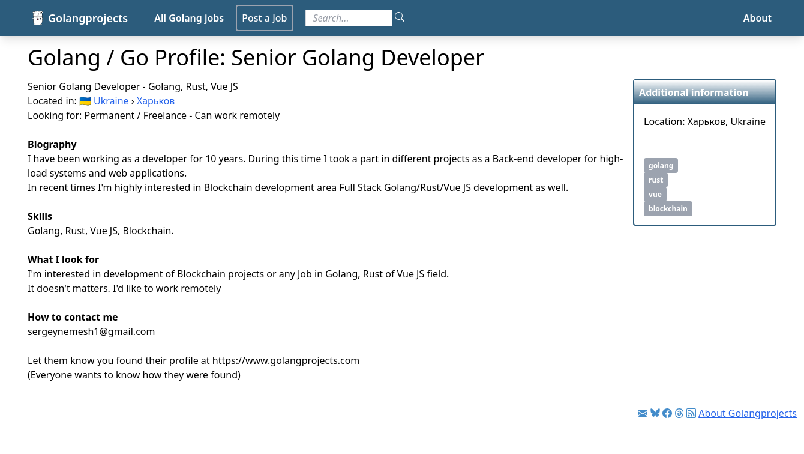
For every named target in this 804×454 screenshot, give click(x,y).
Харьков (156, 100)
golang (661, 165)
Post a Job (264, 18)
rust (656, 180)
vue (655, 194)
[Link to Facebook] (667, 413)
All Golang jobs (189, 18)
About (757, 18)
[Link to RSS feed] (691, 413)
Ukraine (111, 100)
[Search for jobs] (348, 18)
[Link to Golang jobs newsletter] (642, 413)
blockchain (668, 209)
